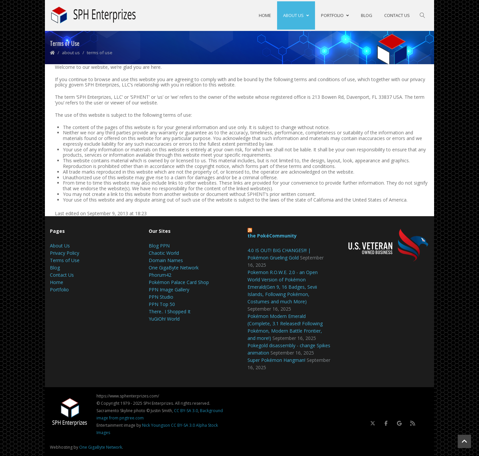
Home (265, 15)
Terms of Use (65, 260)
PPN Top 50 (162, 304)
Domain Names (166, 260)
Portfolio (335, 15)
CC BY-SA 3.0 (186, 410)
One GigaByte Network (174, 267)
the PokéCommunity (272, 235)
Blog (366, 15)
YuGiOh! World (164, 318)
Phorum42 (160, 274)
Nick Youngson (156, 425)
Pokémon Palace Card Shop (179, 282)
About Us (296, 15)
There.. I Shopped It (170, 311)
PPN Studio (161, 296)
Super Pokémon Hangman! (276, 360)
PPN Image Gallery (169, 289)
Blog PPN (159, 245)
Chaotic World (164, 252)
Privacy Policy (64, 252)
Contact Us (397, 15)
